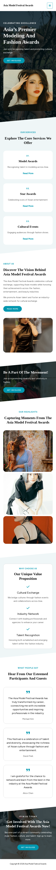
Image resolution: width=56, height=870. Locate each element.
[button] (14, 390)
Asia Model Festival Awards (18, 5)
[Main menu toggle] (50, 5)
